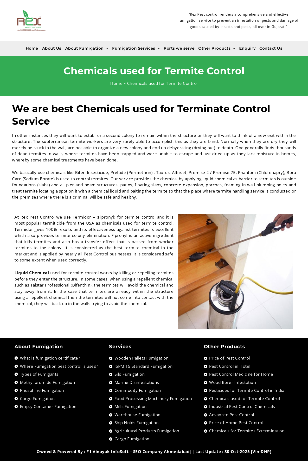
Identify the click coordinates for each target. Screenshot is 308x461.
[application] (106, 48)
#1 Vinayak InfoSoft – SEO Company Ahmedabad (138, 451)
